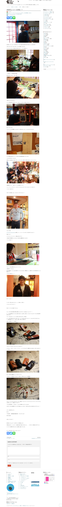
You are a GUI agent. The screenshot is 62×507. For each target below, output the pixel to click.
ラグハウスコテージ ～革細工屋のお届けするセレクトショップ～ (12, 493)
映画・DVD (45, 52)
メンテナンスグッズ (47, 28)
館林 (44, 54)
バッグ (45, 20)
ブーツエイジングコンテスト (11, 232)
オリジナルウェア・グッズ (24, 486)
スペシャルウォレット (24, 479)
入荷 (44, 50)
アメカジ (45, 40)
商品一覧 (37, 0)
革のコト (45, 57)
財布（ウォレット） (47, 38)
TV (44, 56)
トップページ (30, 0)
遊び (44, 42)
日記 (44, 35)
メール (9, 459)
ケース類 (45, 21)
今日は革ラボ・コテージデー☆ (36, 438)
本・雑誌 (45, 53)
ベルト (45, 23)
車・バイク (45, 37)
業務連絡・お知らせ (47, 55)
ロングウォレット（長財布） (48, 11)
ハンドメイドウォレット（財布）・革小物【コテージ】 (20, 505)
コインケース (22, 481)
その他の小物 (22, 485)
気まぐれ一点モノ (46, 24)
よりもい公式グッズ (47, 25)
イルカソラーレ (46, 26)
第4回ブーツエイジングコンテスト (48, 64)
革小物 (45, 39)
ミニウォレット (46, 27)
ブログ (34, 0)
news (44, 33)
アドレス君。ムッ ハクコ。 (11, 438)
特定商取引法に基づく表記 (12, 481)
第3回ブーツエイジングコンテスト (48, 59)
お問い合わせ (10, 479)
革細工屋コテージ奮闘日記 (10, 503)
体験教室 (40, 0)
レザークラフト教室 (45, 0)
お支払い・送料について (11, 482)
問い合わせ (50, 0)
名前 (8, 456)
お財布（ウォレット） (47, 22)
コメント (9, 446)
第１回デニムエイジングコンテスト (48, 61)
